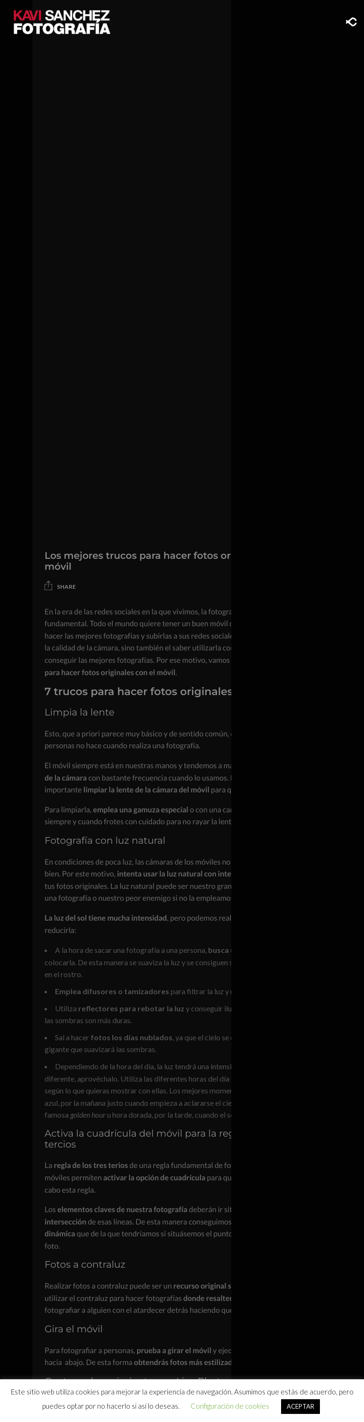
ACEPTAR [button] (300, 1406)
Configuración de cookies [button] (230, 1406)
